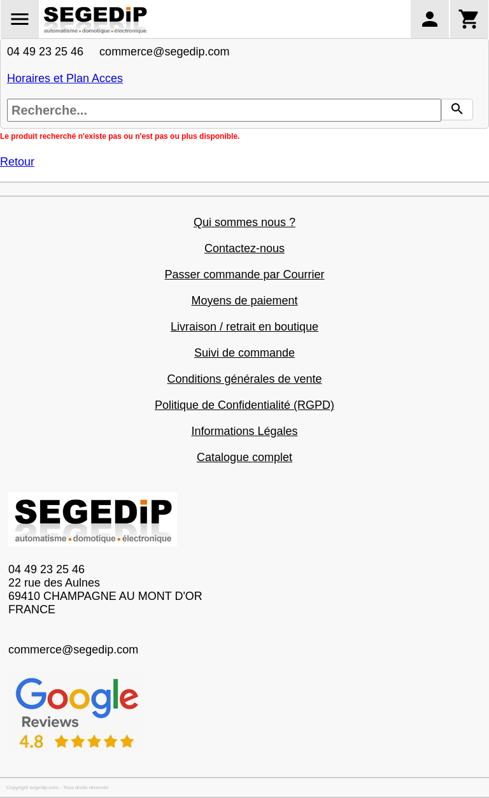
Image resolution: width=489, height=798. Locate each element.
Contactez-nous (244, 248)
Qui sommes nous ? (244, 222)
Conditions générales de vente (244, 379)
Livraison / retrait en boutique (244, 326)
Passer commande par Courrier (244, 274)
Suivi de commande (244, 352)
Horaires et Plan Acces (65, 78)
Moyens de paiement (244, 300)
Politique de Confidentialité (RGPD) (244, 405)
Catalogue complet (244, 457)
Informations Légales (244, 431)
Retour (17, 161)
